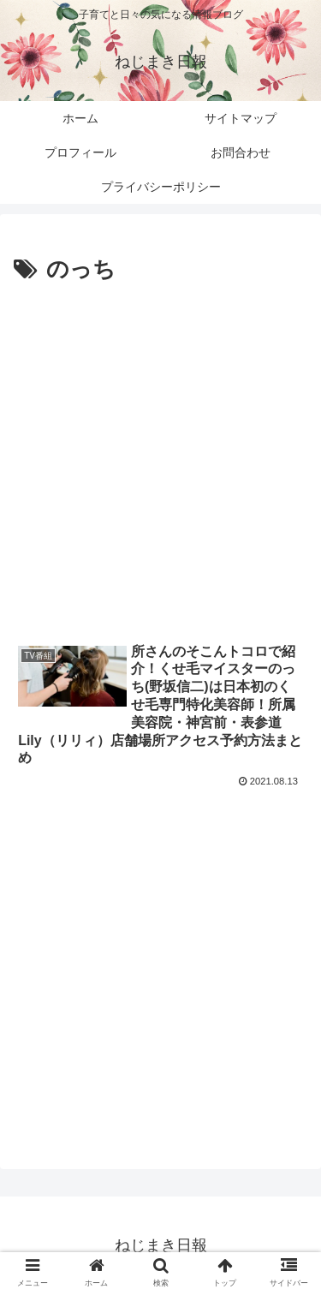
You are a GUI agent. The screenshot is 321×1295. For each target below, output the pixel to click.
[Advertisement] (160, 458)
